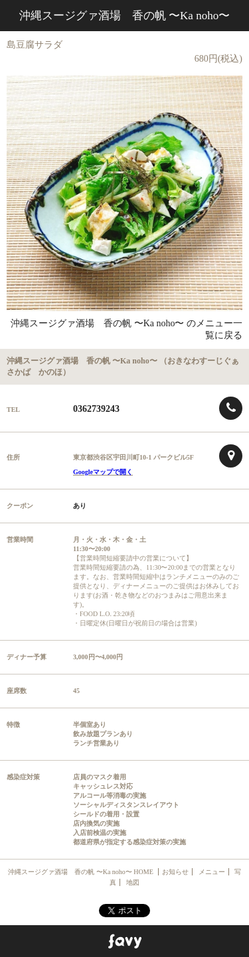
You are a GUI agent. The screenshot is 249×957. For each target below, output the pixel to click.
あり (79, 505)
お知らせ (175, 871)
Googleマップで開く (103, 472)
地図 (132, 882)
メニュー (212, 871)
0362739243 (96, 409)
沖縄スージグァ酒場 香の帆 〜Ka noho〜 (124, 15)
